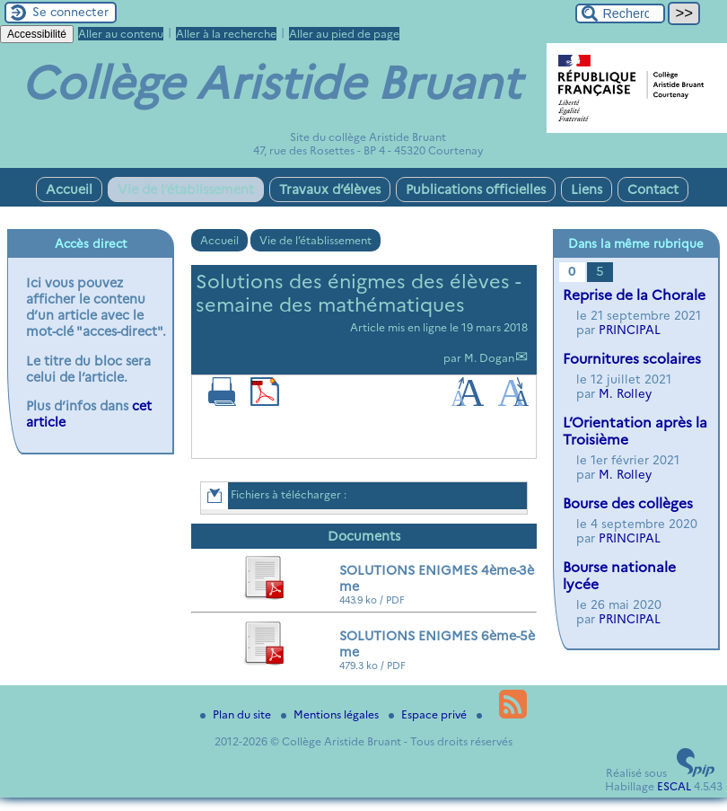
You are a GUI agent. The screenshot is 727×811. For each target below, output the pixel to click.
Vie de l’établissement (186, 189)
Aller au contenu (120, 33)
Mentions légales (331, 714)
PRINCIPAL (630, 329)
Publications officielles (476, 189)
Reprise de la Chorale (634, 295)
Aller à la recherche (226, 33)
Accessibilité (36, 34)
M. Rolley (625, 393)
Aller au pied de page (344, 33)
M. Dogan (489, 358)
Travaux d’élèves (330, 189)
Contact (653, 189)
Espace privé (429, 714)
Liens (586, 189)
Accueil (69, 189)
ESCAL (674, 786)
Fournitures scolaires (632, 358)
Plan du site (237, 714)
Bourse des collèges (628, 503)
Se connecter (70, 11)
